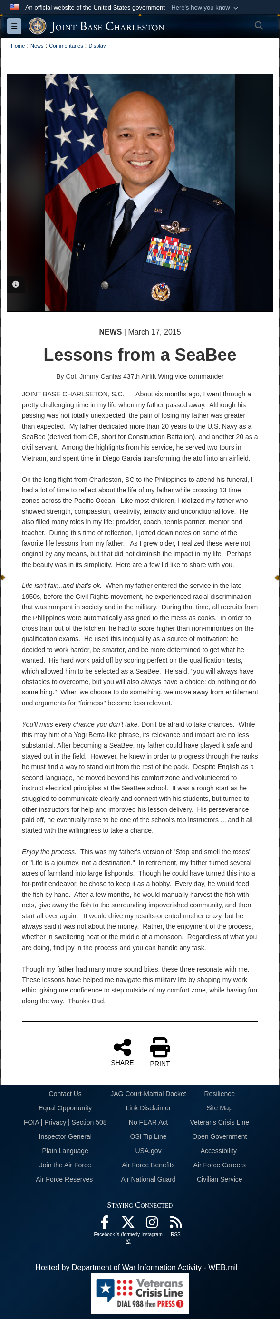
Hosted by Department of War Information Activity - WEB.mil (136, 1267)
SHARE (122, 1052)
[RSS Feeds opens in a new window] (176, 1225)
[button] (205, 7)
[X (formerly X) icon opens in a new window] (128, 1225)
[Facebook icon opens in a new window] (104, 1225)
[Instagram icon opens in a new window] (152, 1225)
